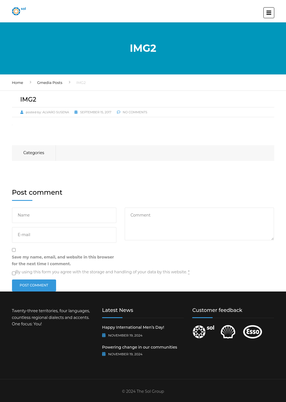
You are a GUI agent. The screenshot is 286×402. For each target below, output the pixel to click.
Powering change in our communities (139, 347)
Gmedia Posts (49, 82)
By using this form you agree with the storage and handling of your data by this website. (103, 272)
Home (17, 82)
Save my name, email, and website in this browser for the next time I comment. (63, 260)
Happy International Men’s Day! (133, 327)
